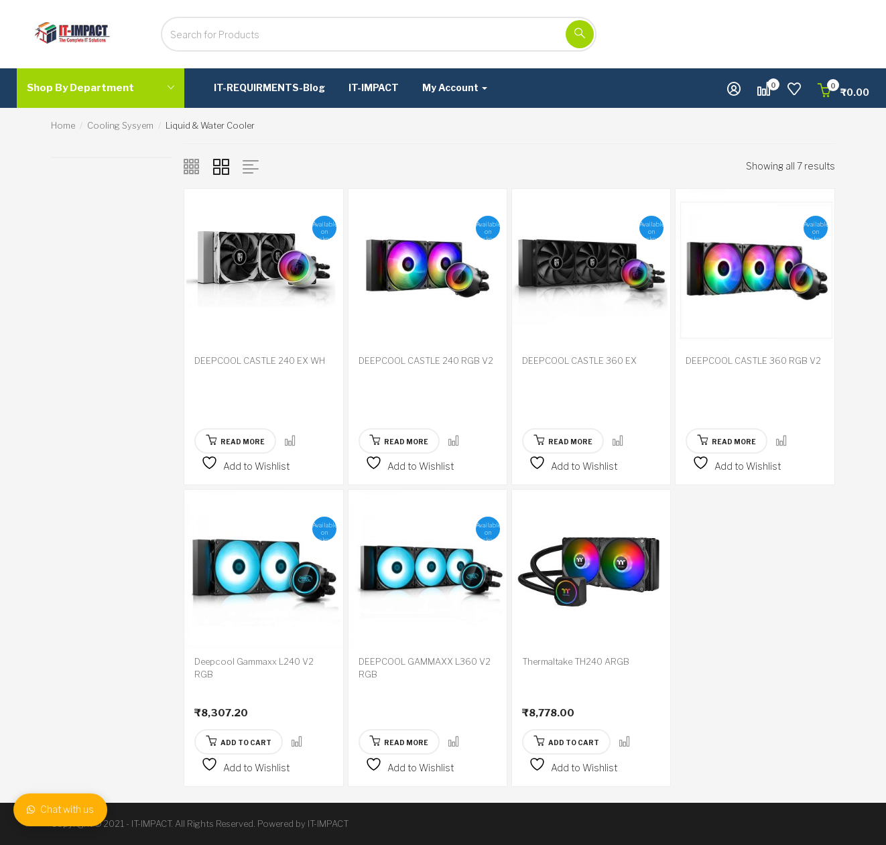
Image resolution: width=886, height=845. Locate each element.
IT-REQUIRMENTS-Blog (269, 87)
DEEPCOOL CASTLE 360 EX (579, 360)
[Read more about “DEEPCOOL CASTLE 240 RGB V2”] (399, 441)
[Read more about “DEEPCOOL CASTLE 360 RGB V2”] (726, 441)
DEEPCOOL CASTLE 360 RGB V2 (753, 360)
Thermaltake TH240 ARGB (575, 661)
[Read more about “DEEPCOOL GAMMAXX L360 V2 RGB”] (399, 742)
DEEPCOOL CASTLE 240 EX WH (259, 360)
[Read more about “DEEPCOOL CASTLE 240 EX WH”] (235, 441)
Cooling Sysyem (120, 125)
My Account (454, 87)
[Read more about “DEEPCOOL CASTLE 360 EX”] (563, 441)
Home (63, 125)
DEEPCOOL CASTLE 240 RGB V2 (426, 360)
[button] (843, 92)
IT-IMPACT (374, 87)
